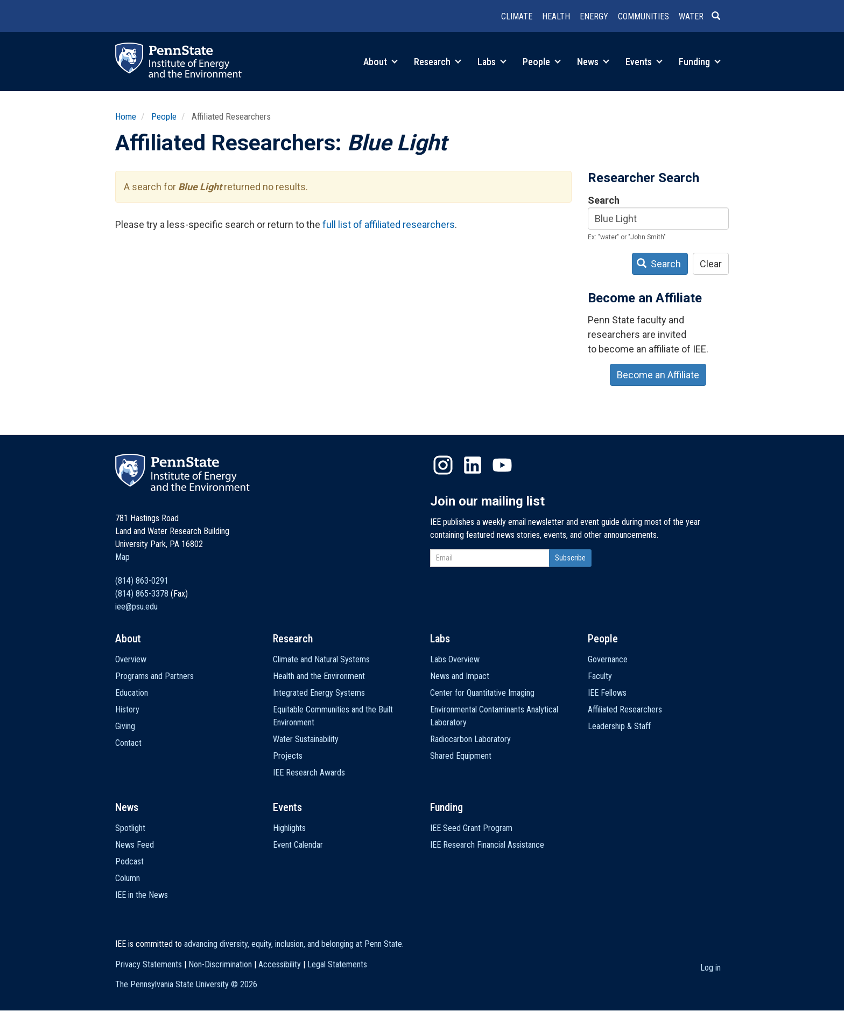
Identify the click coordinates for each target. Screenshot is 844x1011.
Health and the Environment (319, 676)
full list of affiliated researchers (388, 224)
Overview (130, 659)
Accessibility (279, 964)
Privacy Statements (148, 964)
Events (644, 61)
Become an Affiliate (658, 374)
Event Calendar (298, 845)
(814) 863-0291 (141, 581)
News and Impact (459, 676)
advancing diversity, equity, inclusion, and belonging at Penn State (293, 944)
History (127, 709)
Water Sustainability (306, 739)
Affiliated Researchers (625, 709)
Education (131, 693)
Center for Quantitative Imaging (482, 693)
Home (125, 116)
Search (604, 200)
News (593, 61)
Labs (492, 61)
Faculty (600, 676)
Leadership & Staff (619, 726)
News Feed (134, 845)
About (380, 61)
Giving (125, 726)
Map (122, 557)
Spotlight (130, 828)
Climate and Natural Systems (321, 659)
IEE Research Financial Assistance (487, 845)
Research (437, 61)
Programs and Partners (154, 676)
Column (127, 878)
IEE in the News (141, 895)
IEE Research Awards (309, 772)
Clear (711, 263)
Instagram (443, 465)
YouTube (502, 465)
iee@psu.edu (136, 606)
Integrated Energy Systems (319, 693)
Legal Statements (337, 964)
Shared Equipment (460, 756)
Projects (288, 756)
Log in (710, 967)
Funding (700, 61)
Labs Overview (455, 659)
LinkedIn (472, 465)
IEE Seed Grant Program (471, 828)
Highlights (289, 828)
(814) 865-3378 (141, 593)
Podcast (129, 861)
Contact (128, 743)
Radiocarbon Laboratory (470, 739)
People (542, 61)
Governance (608, 659)
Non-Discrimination (220, 964)
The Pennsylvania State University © (186, 984)
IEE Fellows (607, 693)
